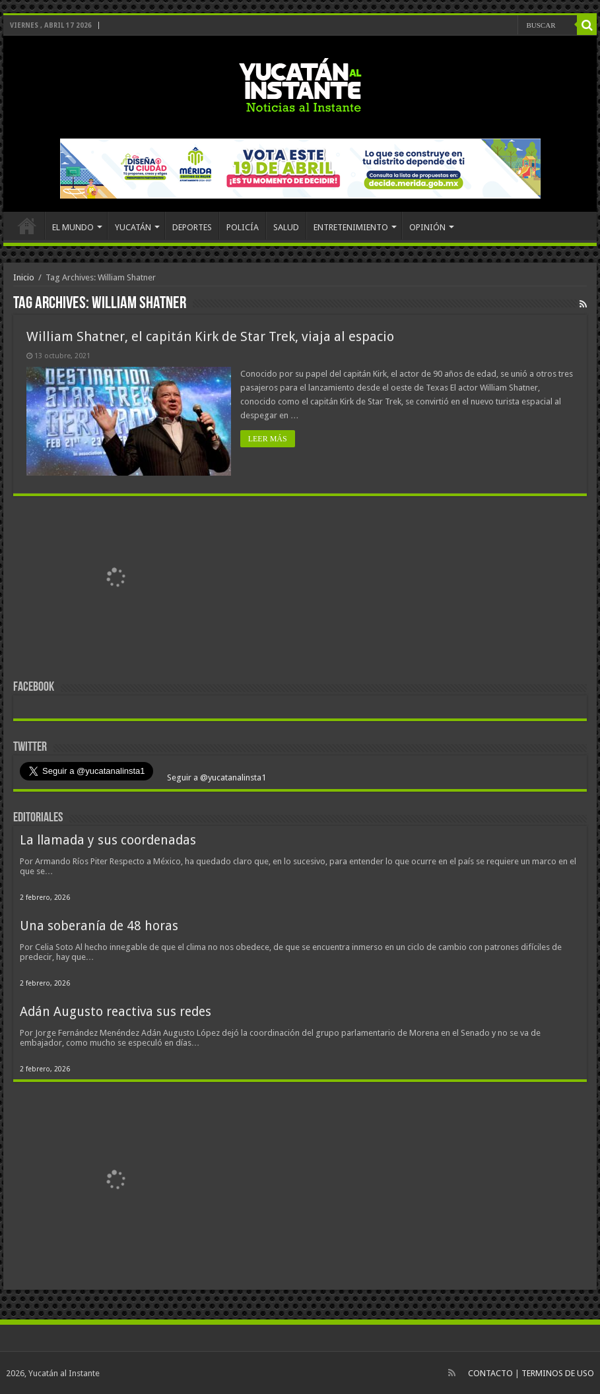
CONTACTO (490, 1373)
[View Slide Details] (115, 580)
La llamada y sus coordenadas (108, 839)
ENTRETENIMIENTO (351, 227)
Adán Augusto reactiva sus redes (115, 1011)
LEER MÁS (268, 438)
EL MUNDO (73, 227)
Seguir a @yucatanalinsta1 (215, 777)
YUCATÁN (133, 227)
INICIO (27, 225)
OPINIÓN (427, 227)
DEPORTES (192, 227)
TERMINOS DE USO (557, 1373)
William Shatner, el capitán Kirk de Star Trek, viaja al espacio (210, 336)
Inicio (23, 277)
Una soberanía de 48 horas (99, 925)
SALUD (286, 227)
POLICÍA (242, 227)
